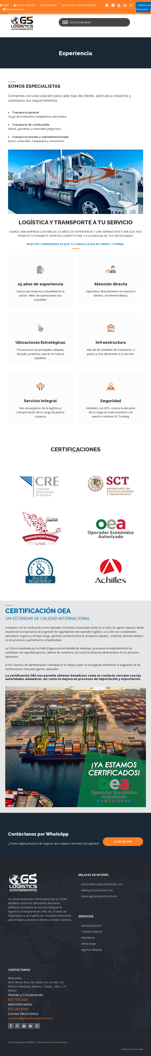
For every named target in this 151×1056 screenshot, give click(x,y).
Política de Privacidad (132, 1049)
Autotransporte (91, 925)
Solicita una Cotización (143, 7)
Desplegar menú (80, 22)
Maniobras (88, 937)
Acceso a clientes (25, 5)
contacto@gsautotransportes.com (30, 1018)
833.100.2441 (18, 999)
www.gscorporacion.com (97, 890)
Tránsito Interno (91, 931)
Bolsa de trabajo (14, 9)
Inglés (4, 5)
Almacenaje (88, 943)
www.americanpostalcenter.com (102, 884)
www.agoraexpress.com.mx (99, 896)
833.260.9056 (48, 5)
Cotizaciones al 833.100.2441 (78, 5)
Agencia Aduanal (91, 949)
